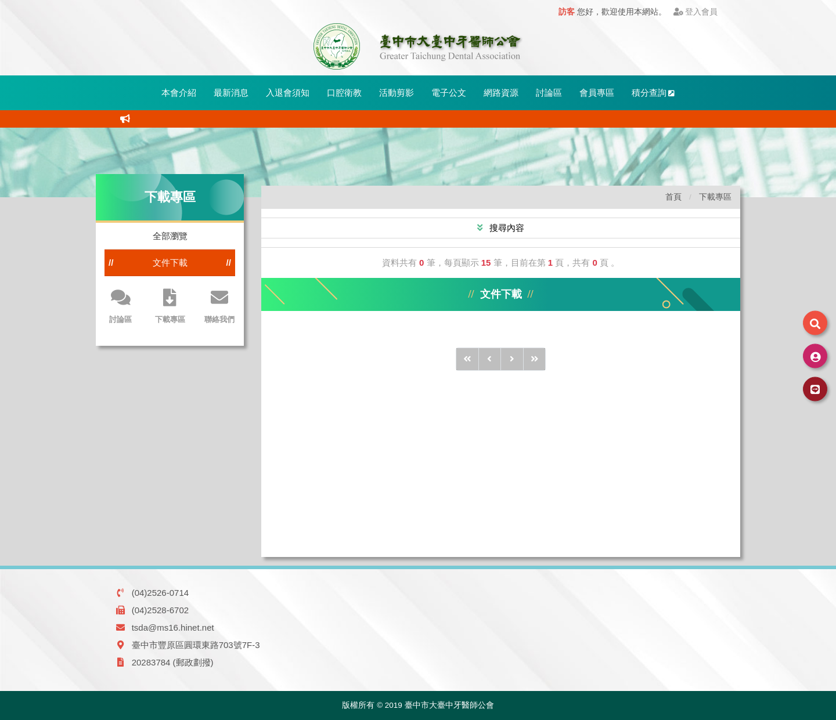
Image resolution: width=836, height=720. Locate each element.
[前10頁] (467, 359)
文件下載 (170, 262)
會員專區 (596, 92)
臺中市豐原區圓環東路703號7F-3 (196, 645)
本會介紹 (178, 92)
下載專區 (715, 197)
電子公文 (448, 92)
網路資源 (501, 92)
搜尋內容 (505, 228)
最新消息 (231, 92)
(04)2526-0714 (160, 593)
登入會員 (695, 12)
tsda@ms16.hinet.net (173, 627)
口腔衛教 (344, 92)
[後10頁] (534, 359)
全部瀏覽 (170, 236)
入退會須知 (287, 92)
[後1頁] (512, 359)
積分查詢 (653, 92)
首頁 (673, 197)
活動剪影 (396, 92)
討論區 (549, 92)
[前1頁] (490, 359)
